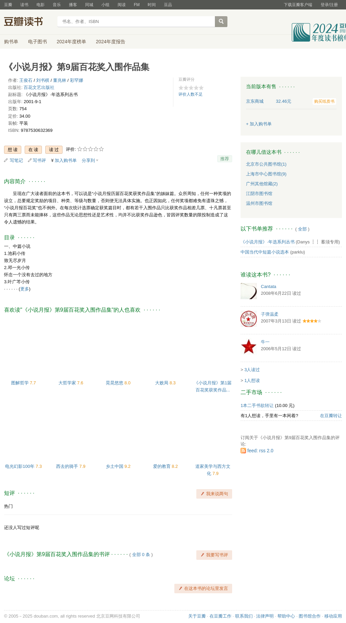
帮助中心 (286, 616)
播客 (73, 4)
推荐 (224, 158)
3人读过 (252, 369)
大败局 (162, 382)
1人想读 (252, 380)
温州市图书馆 (259, 203)
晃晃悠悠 (115, 382)
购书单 (11, 41)
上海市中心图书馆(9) (266, 173)
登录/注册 (329, 4)
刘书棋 (42, 80)
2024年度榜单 (71, 41)
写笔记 (16, 160)
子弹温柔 (269, 314)
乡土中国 (115, 466)
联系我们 (244, 616)
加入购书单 (66, 160)
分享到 (88, 160)
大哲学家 (67, 382)
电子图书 (37, 41)
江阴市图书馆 (259, 193)
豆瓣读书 (28, 22)
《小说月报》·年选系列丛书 (268, 241)
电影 (40, 4)
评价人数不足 (190, 94)
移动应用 (333, 616)
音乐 (57, 4)
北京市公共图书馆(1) (266, 164)
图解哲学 (20, 382)
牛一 (265, 341)
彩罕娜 (76, 80)
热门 (8, 506)
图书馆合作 (310, 616)
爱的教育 (162, 466)
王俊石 (25, 80)
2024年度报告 (110, 41)
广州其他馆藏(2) (262, 183)
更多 (24, 288)
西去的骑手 (67, 466)
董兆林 (59, 80)
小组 (105, 4)
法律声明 (265, 616)
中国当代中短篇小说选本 (265, 252)
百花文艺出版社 (39, 87)
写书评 (39, 160)
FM (137, 4)
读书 (24, 4)
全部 (302, 229)
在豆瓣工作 (220, 616)
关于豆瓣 (197, 616)
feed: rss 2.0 (260, 450)
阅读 (122, 4)
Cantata (268, 286)
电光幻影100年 (20, 466)
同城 (89, 4)
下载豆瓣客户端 (298, 4)
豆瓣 (8, 4)
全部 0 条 (141, 554)
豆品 (168, 4)
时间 (152, 4)
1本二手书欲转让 (257, 405)
